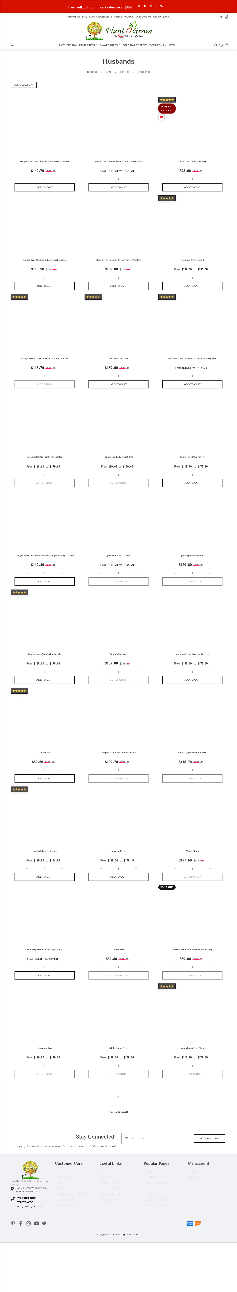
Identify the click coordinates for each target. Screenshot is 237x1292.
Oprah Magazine (157, 1196)
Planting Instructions (71, 1207)
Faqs (60, 1196)
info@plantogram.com (30, 1217)
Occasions (158, 45)
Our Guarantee (67, 1213)
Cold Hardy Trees (135, 45)
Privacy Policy (110, 1213)
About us (73, 16)
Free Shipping (66, 1218)
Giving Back (161, 16)
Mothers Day (68, 45)
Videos (129, 16)
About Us (63, 1190)
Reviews (106, 1190)
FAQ (84, 16)
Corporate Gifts (100, 16)
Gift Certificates (111, 1196)
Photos (150, 1190)
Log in (196, 1185)
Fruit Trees (88, 45)
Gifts (149, 1201)
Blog (149, 1184)
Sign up (197, 1190)
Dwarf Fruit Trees (157, 1213)
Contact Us (143, 16)
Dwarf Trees (110, 45)
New (172, 45)
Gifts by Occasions (158, 1218)
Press (118, 16)
